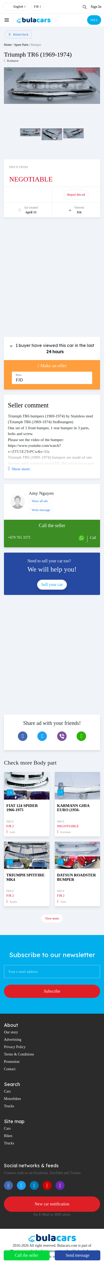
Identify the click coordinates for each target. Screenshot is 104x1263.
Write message (41, 510)
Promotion (11, 1062)
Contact (10, 1069)
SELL (94, 20)
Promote (28, 194)
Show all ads (40, 501)
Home (8, 45)
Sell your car (52, 584)
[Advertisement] (52, 280)
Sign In (96, 7)
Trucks (9, 1106)
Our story (11, 1032)
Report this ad (76, 194)
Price (19, 374)
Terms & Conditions (19, 1054)
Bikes (8, 1136)
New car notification (52, 1204)
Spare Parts (21, 45)
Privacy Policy (15, 1047)
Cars (7, 1091)
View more (52, 918)
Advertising (12, 1040)
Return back (18, 34)
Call (93, 538)
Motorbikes (12, 1099)
